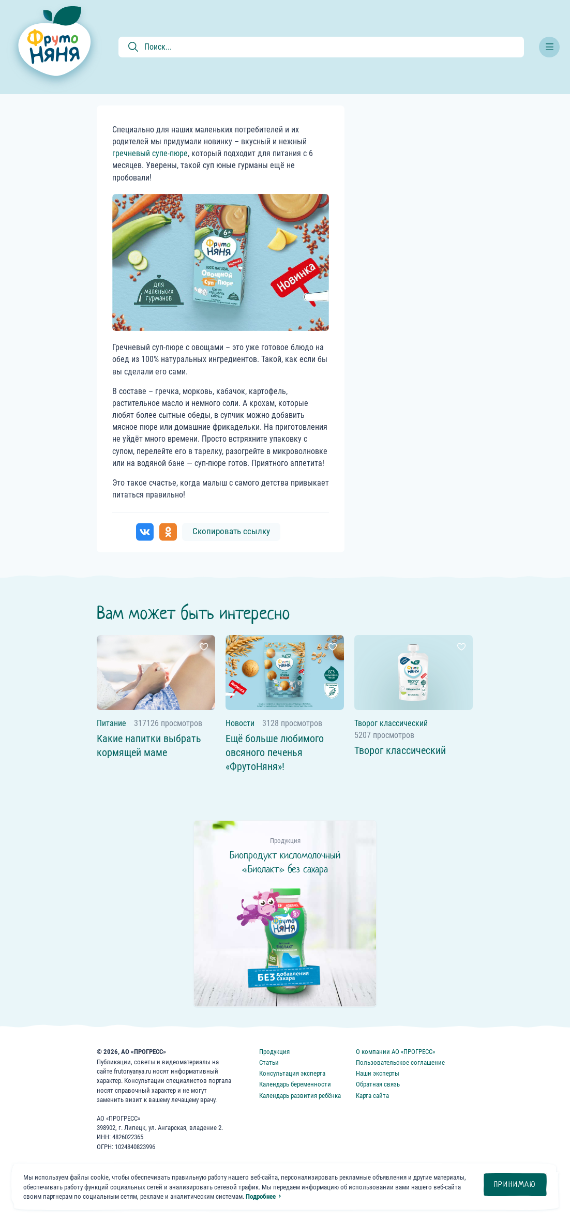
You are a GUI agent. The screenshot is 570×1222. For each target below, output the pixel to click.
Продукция (274, 1051)
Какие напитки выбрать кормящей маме (149, 745)
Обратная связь (378, 1084)
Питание (111, 723)
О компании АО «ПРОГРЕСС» (395, 1051)
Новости (240, 723)
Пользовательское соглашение (400, 1062)
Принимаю (515, 1184)
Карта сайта (372, 1095)
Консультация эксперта (292, 1073)
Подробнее (261, 1196)
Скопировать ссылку (231, 531)
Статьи (269, 1062)
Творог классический (391, 723)
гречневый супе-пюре (150, 153)
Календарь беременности (295, 1084)
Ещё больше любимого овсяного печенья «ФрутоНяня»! (275, 752)
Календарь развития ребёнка (300, 1095)
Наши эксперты (377, 1073)
